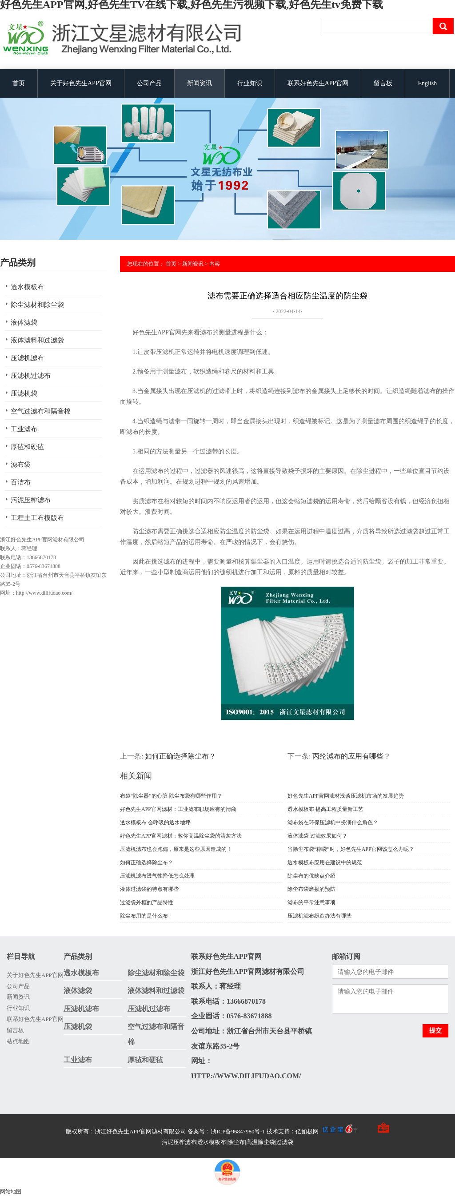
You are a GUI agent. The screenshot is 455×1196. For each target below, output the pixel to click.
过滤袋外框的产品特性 (146, 902)
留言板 (383, 83)
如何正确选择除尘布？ (180, 756)
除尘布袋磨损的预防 (311, 889)
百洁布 (21, 482)
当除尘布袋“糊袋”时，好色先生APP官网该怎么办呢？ (350, 849)
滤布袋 (21, 464)
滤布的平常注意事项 (311, 902)
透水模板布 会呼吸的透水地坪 (155, 822)
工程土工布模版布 (37, 517)
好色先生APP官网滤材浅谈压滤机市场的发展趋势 (345, 796)
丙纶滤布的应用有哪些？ (351, 756)
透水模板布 (27, 286)
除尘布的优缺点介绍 (311, 876)
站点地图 (18, 1041)
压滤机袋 (24, 393)
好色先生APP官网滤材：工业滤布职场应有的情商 (178, 809)
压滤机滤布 (27, 358)
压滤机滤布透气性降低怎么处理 (157, 876)
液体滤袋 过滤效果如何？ (317, 836)
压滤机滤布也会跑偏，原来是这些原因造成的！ (176, 849)
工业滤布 (24, 429)
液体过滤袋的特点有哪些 (149, 889)
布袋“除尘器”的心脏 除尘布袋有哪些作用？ (171, 796)
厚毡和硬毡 (27, 446)
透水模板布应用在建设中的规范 (324, 862)
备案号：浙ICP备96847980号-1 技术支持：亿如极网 (273, 1131)
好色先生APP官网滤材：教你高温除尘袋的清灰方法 (181, 836)
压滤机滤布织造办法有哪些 (319, 916)
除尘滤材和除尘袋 (37, 304)
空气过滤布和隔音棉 (41, 411)
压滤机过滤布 (31, 375)
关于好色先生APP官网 (81, 83)
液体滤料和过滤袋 (37, 340)
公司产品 (149, 83)
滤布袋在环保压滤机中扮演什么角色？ (332, 822)
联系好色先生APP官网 (318, 83)
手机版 (366, 1131)
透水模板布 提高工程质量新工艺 (325, 809)
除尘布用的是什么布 (144, 916)
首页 (18, 83)
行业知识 (249, 83)
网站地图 (10, 1191)
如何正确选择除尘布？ (146, 862)
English (427, 83)
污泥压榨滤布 (31, 500)
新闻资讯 (199, 83)
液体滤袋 (24, 322)
